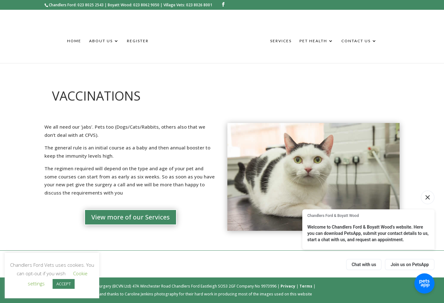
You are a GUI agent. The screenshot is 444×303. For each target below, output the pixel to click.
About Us (101, 41)
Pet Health (313, 41)
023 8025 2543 (90, 5)
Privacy (288, 286)
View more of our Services (130, 217)
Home (74, 41)
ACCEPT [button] (63, 284)
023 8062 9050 (146, 5)
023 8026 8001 (199, 5)
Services (281, 41)
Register (138, 41)
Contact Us (356, 41)
